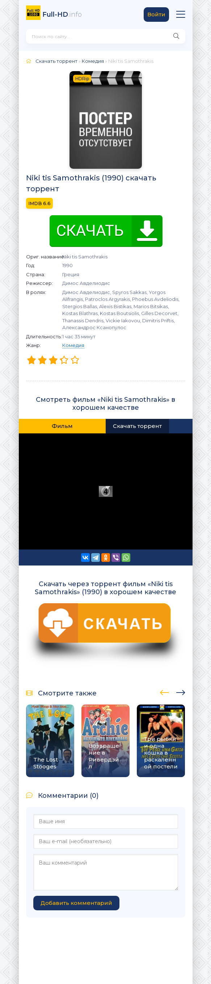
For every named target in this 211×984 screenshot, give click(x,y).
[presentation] (164, 691)
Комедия (73, 345)
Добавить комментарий (76, 902)
